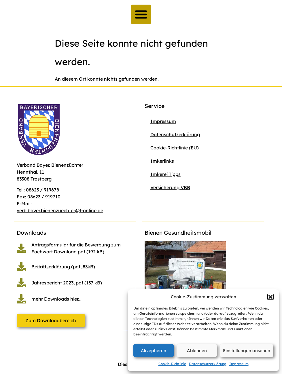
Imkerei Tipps (165, 174)
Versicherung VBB (170, 187)
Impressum (239, 364)
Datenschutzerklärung (207, 364)
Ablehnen (197, 350)
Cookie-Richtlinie (172, 364)
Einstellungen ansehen (246, 350)
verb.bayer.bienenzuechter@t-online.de (60, 210)
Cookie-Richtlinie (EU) (174, 148)
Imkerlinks (162, 161)
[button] (270, 297)
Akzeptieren (153, 350)
